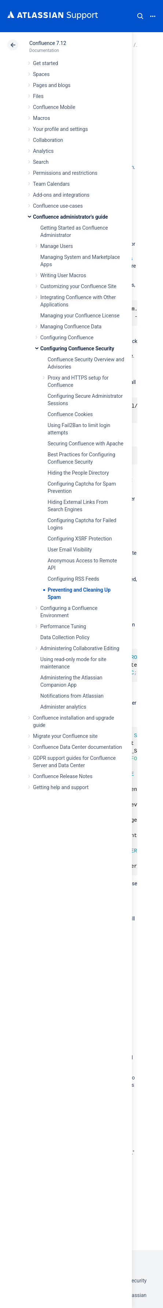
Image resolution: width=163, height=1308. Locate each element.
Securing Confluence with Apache (85, 443)
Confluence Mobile (54, 107)
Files (38, 96)
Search (140, 16)
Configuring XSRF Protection (80, 539)
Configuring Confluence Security (77, 348)
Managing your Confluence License (79, 315)
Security (137, 1281)
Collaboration (48, 140)
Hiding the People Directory (78, 473)
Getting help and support (61, 787)
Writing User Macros (63, 275)
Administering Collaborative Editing (79, 648)
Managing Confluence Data (70, 326)
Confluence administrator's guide (70, 217)
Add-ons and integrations (61, 195)
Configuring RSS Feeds (73, 579)
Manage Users (56, 246)
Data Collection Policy (64, 637)
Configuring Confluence (66, 337)
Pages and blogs (51, 85)
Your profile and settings (60, 129)
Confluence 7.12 (47, 43)
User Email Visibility (70, 550)
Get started (45, 63)
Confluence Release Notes (62, 776)
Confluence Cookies (70, 414)
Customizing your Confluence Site (78, 286)
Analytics (43, 151)
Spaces (41, 74)
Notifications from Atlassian (72, 696)
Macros (41, 118)
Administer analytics (63, 707)
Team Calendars (51, 184)
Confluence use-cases (58, 206)
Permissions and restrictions (65, 173)
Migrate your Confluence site (65, 736)
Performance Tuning (63, 626)
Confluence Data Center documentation (77, 747)
